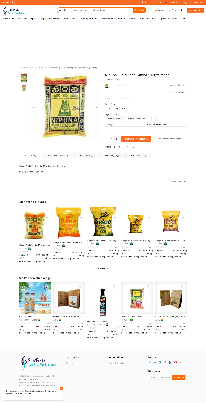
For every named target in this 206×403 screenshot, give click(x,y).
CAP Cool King (25, 316)
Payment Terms (112, 114)
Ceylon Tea (8, 18)
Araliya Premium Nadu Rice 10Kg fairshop (103, 240)
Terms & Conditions (117, 363)
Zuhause (23, 67)
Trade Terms (110, 104)
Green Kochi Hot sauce (97, 321)
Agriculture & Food (168, 18)
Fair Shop (115, 79)
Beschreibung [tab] (30, 155)
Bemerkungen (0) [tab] (138, 155)
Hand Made (69, 18)
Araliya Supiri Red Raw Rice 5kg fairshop (171, 240)
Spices (34, 18)
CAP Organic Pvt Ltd (28, 320)
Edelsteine (22, 18)
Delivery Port (110, 124)
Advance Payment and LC (137, 118)
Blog (13, 2)
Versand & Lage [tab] (87, 155)
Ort (144, 2)
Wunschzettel (175, 10)
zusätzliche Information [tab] (58, 155)
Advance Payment (114, 118)
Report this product (179, 181)
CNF (116, 108)
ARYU (56, 320)
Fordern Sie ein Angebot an (136, 139)
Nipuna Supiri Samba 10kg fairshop (34, 245)
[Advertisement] (103, 42)
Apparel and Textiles (50, 18)
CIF (123, 108)
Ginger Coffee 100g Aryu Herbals (67, 316)
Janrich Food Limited (96, 324)
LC (154, 118)
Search (139, 10)
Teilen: (108, 146)
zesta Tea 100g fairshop (132, 316)
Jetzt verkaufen (195, 10)
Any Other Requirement (157, 124)
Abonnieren (179, 377)
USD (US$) (156, 2)
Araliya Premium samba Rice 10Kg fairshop (69, 242)
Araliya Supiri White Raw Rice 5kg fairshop (137, 240)
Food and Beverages (53, 67)
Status (108, 98)
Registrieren (197, 2)
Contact (5, 2)
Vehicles (132, 18)
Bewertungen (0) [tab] (112, 155)
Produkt (62, 10)
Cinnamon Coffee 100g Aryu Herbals (171, 316)
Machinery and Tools (89, 18)
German (171, 2)
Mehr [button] (183, 18)
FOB (108, 108)
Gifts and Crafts (148, 18)
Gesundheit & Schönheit (113, 18)
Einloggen (185, 2)
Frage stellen (178, 92)
